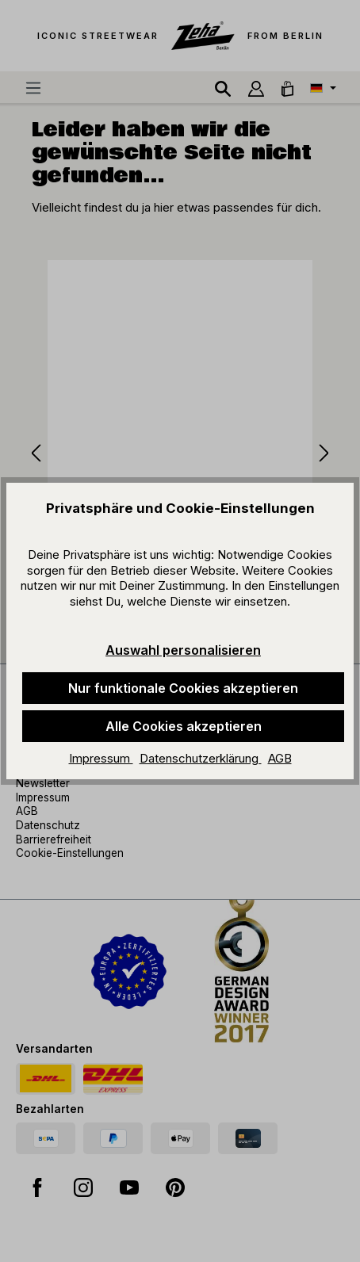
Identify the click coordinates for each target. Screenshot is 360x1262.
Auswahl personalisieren (183, 650)
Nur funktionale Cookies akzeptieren (183, 688)
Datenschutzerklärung (201, 758)
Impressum (101, 758)
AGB (280, 758)
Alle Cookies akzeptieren (183, 726)
